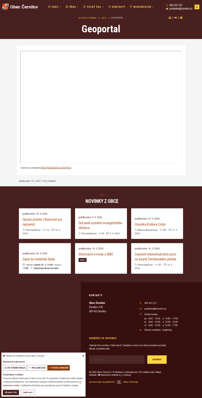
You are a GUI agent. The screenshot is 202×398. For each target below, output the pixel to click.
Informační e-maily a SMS (96, 254)
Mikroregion (140, 6)
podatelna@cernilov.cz (180, 8)
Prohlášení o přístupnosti (125, 371)
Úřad (71, 6)
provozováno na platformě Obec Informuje (113, 381)
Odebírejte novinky (103, 337)
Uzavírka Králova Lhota (150, 224)
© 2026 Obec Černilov (100, 371)
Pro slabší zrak (146, 371)
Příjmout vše (11, 392)
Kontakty (116, 6)
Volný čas (92, 6)
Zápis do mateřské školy (38, 259)
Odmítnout (28, 392)
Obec (53, 6)
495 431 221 (176, 5)
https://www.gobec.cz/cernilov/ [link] (56, 167)
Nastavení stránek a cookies (114, 374)
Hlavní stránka (88, 18)
